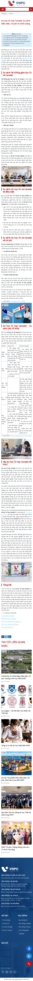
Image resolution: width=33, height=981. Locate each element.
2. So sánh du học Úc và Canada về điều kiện (15, 38)
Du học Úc (5, 923)
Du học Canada (7, 927)
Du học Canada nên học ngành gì (11, 621)
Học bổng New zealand (24, 932)
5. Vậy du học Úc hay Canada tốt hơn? (13, 43)
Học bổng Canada (25, 923)
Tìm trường (6, 920)
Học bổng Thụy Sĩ (25, 927)
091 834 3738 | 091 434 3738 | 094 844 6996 (16, 878)
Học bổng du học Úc (7, 627)
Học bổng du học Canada (17, 301)
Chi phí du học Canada (7, 616)
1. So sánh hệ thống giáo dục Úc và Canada (15, 36)
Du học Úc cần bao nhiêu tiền (9, 624)
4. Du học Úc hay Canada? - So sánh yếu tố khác (16, 41)
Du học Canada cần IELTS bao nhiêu (20, 436)
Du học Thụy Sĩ (7, 930)
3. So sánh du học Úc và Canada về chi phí (15, 39)
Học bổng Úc (23, 920)
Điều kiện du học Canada (8, 618)
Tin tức (11, 13)
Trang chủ (4, 13)
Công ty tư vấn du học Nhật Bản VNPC (15, 745)
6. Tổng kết (6, 45)
